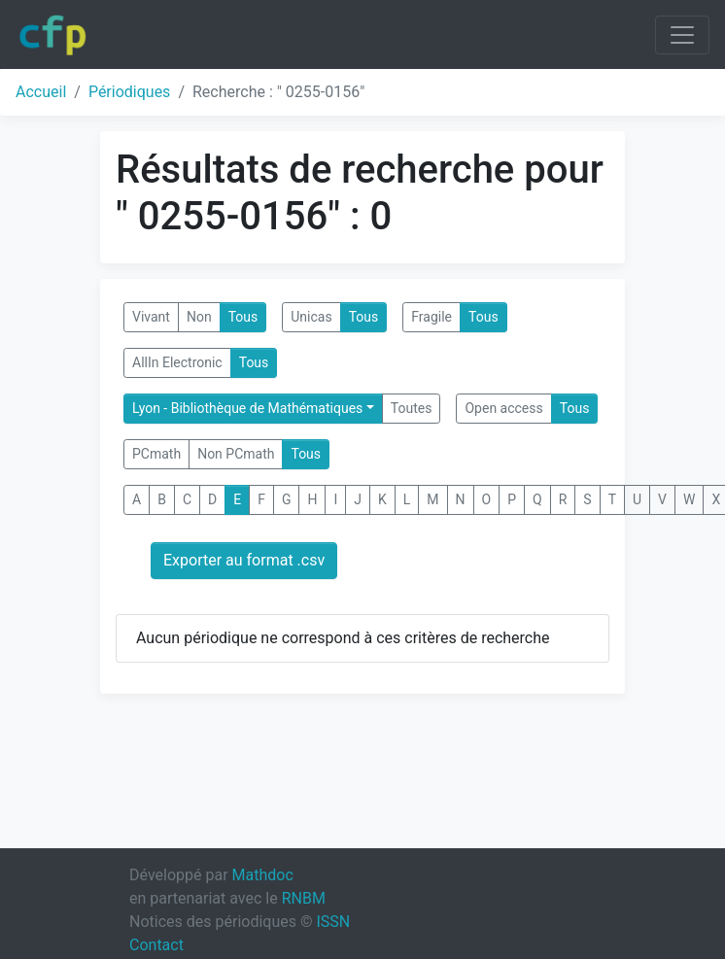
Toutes (411, 408)
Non (199, 317)
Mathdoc (262, 875)
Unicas (311, 317)
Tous (243, 317)
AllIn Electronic (177, 362)
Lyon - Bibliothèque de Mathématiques (247, 408)
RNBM (304, 898)
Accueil (41, 92)
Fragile (431, 317)
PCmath (156, 454)
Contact (156, 945)
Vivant (151, 317)
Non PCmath (235, 454)
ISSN (333, 921)
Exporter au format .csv (244, 560)
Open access (503, 408)
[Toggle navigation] (682, 35)
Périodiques (129, 92)
